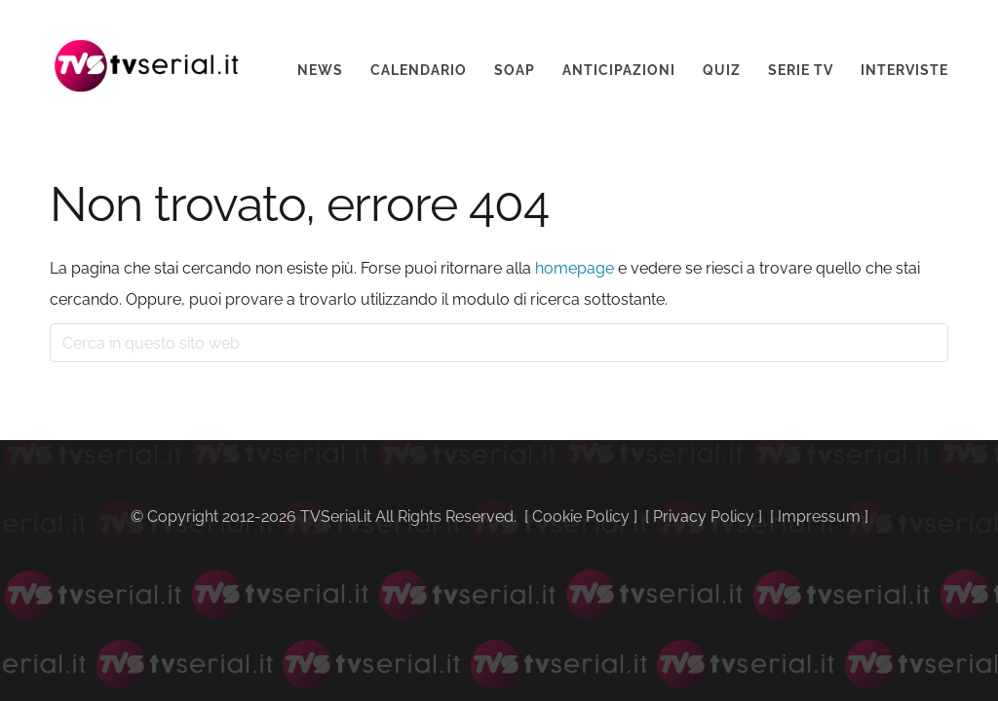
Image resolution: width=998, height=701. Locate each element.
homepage (574, 268)
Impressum (819, 516)
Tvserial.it (147, 52)
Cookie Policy (581, 516)
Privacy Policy (703, 516)
